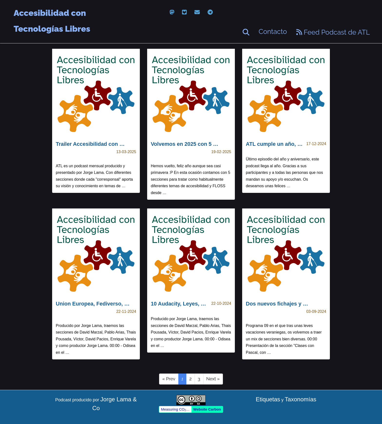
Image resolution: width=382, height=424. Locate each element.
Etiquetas (268, 399)
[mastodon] (172, 12)
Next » (213, 378)
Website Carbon (207, 409)
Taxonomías (300, 399)
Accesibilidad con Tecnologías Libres (52, 13)
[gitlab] (184, 12)
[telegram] (210, 12)
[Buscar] (246, 32)
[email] (197, 12)
